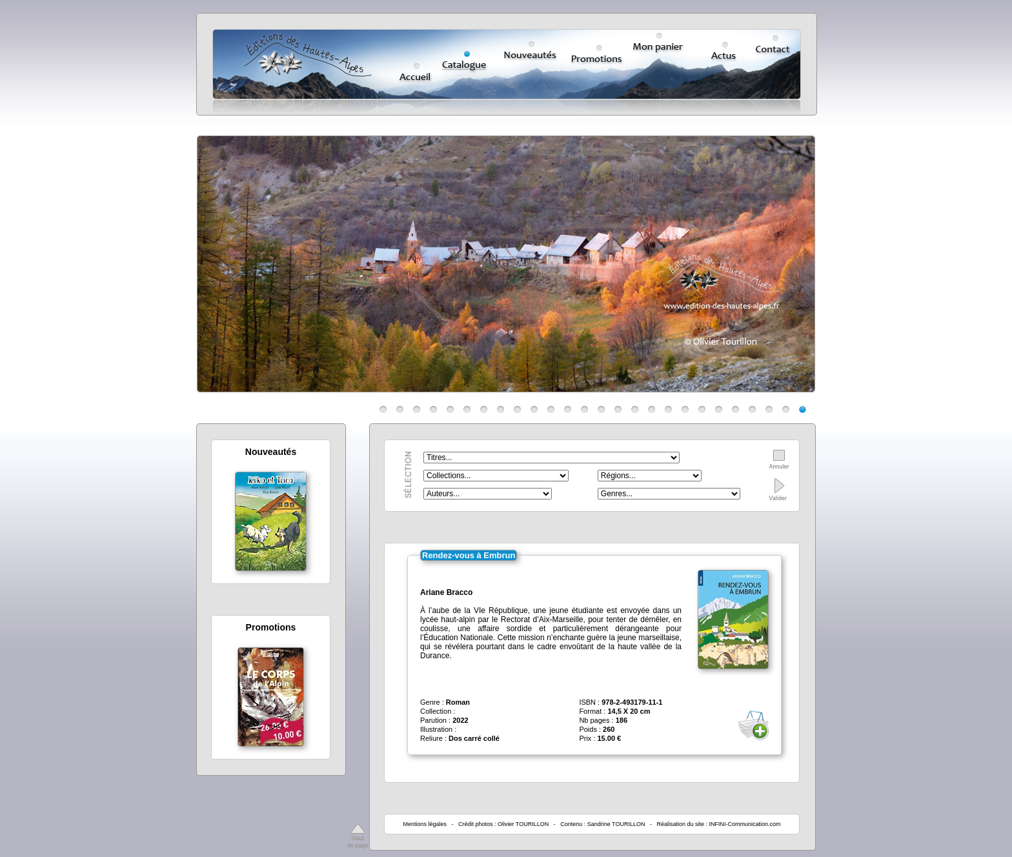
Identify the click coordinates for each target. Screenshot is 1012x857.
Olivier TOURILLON (523, 824)
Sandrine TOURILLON (616, 824)
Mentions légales (425, 824)
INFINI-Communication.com (745, 824)
